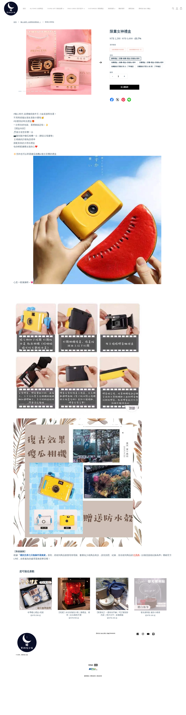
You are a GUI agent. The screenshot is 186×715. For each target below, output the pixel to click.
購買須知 (131, 8)
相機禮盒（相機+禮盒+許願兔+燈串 (123, 62)
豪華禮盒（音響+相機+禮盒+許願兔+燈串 (125, 58)
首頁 (24, 8)
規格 (111, 55)
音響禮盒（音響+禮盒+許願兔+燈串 (151, 62)
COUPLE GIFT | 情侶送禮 (55, 8)
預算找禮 (111, 8)
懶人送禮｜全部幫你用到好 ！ (31, 22)
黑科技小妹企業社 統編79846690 (105, 633)
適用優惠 (113, 45)
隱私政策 (93, 676)
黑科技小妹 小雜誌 (144, 8)
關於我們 (121, 8)
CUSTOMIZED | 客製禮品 (96, 8)
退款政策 (99, 676)
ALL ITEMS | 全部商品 (36, 8)
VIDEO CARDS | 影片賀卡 (76, 8)
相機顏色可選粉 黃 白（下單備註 (122, 66)
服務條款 (86, 676)
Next (101, 62)
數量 (111, 72)
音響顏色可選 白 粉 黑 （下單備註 (149, 66)
